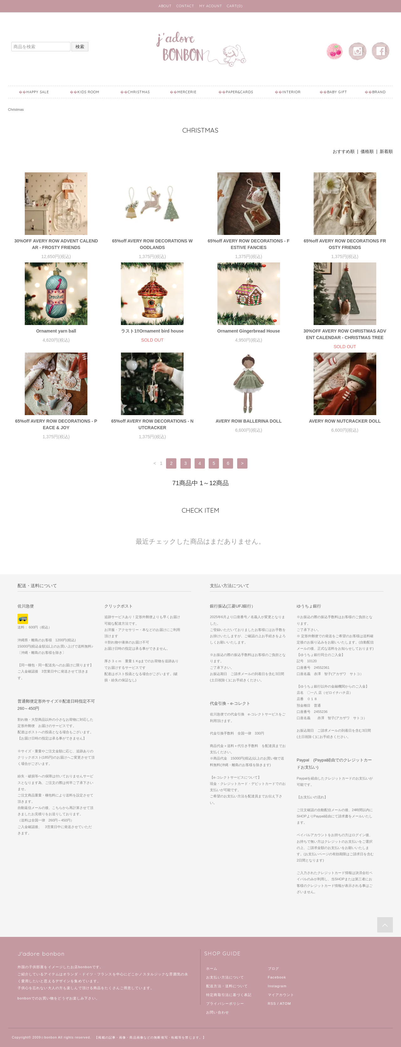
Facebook (277, 977)
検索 (80, 46)
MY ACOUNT (210, 6)
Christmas (139, 92)
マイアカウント (281, 995)
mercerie (186, 92)
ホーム (211, 968)
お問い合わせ (217, 1012)
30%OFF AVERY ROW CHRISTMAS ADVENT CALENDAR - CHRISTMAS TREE (345, 334)
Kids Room (88, 92)
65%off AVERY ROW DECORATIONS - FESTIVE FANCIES (248, 244)
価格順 (367, 151)
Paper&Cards (239, 92)
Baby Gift (337, 92)
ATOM (285, 1003)
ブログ (273, 968)
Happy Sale (37, 92)
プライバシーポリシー (225, 1003)
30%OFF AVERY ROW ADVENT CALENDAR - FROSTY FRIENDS (56, 244)
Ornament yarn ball (56, 330)
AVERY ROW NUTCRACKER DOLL (345, 421)
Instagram (277, 986)
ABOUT (165, 6)
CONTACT (185, 6)
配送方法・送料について (227, 986)
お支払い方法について (225, 977)
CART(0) (234, 6)
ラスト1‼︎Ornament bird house (152, 330)
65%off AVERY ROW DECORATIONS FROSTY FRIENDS (345, 244)
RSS (272, 1003)
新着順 (386, 151)
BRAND (379, 92)
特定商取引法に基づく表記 (229, 995)
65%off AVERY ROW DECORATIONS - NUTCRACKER (152, 424)
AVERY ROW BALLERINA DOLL (249, 421)
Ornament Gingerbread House (248, 330)
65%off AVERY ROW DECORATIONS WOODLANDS (152, 244)
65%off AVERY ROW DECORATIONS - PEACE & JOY (56, 424)
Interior (291, 92)
